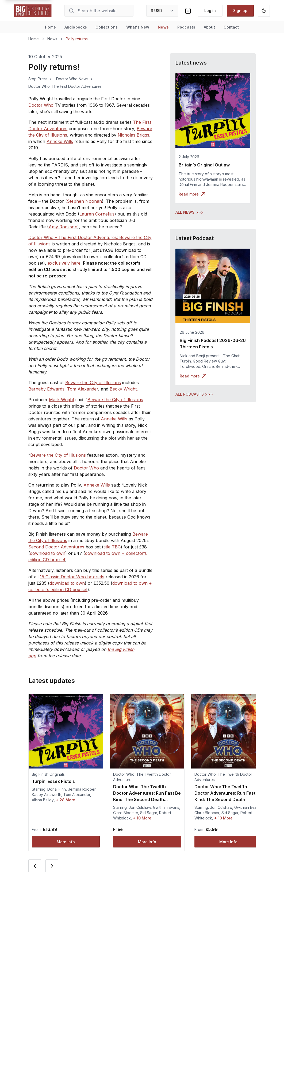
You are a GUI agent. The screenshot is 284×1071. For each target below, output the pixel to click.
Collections (106, 27)
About (209, 27)
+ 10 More (142, 818)
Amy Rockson (63, 226)
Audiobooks (75, 27)
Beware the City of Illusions (93, 382)
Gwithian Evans (166, 807)
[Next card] (51, 865)
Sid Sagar (148, 812)
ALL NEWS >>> (189, 212)
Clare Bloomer (125, 812)
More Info (66, 841)
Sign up (240, 10)
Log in (210, 10)
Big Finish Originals (48, 774)
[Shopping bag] (188, 10)
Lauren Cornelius (96, 214)
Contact (231, 27)
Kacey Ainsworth (46, 794)
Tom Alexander (82, 389)
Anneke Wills (60, 141)
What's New (137, 27)
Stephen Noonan (84, 201)
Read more (192, 194)
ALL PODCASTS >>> (194, 394)
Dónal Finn (56, 789)
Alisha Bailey (43, 800)
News (163, 27)
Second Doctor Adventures (56, 547)
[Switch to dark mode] (264, 11)
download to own (47, 553)
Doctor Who (40, 105)
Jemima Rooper (81, 789)
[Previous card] (34, 865)
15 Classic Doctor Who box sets (72, 576)
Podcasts (186, 27)
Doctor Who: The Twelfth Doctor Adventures (142, 777)
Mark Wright (61, 399)
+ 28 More (65, 800)
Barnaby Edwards (46, 389)
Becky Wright (123, 389)
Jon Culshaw (140, 807)
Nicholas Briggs (133, 135)
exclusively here (64, 263)
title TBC (112, 547)
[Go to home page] (33, 10)
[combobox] (162, 11)
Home (50, 27)
